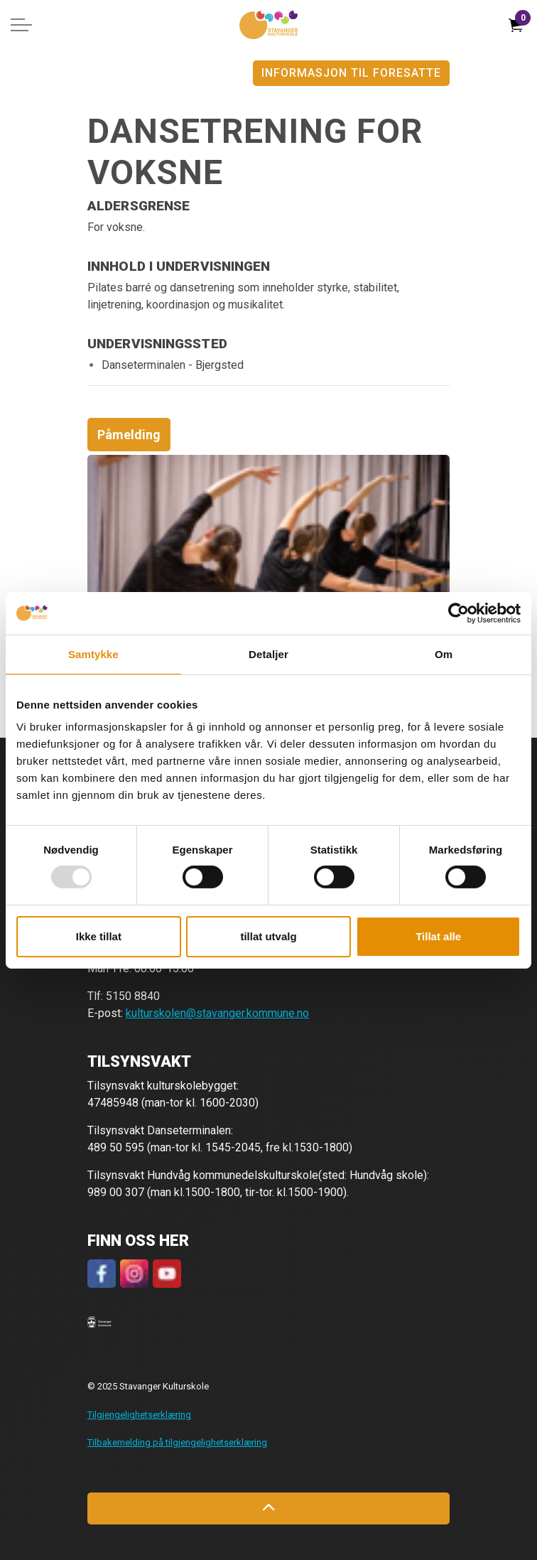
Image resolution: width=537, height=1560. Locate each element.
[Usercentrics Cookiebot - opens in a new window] (458, 612)
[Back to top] (268, 1508)
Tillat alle (438, 936)
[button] (99, 1321)
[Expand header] (21, 25)
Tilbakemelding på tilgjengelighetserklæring (177, 1442)
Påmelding (129, 434)
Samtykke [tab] (93, 653)
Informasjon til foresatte (351, 73)
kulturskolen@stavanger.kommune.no (217, 1013)
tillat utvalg (268, 936)
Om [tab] (443, 653)
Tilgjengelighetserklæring (139, 1414)
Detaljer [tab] (268, 653)
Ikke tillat (98, 936)
